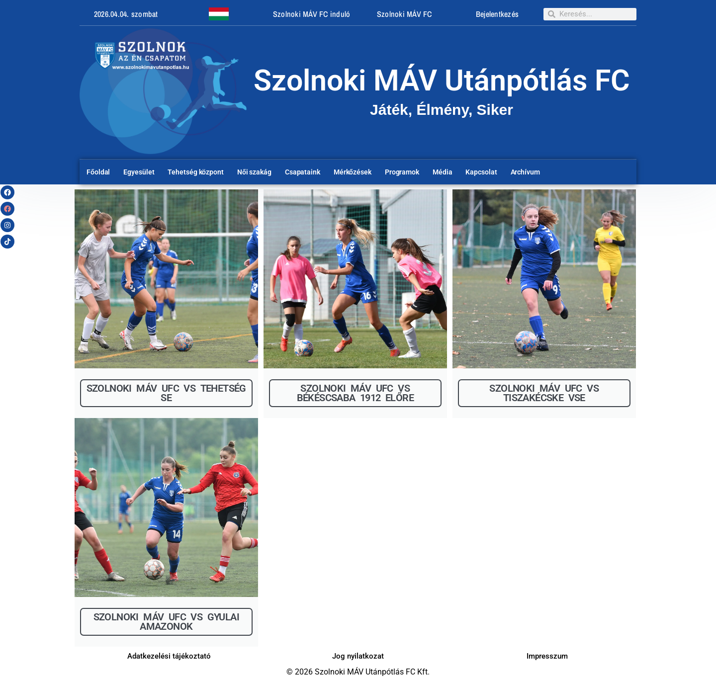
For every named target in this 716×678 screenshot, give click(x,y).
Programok (402, 172)
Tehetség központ (195, 172)
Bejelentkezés (497, 13)
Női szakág (254, 172)
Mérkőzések (352, 172)
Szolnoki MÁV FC (404, 13)
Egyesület (138, 172)
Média (442, 172)
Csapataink (302, 172)
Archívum (525, 172)
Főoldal (98, 172)
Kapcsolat (481, 172)
